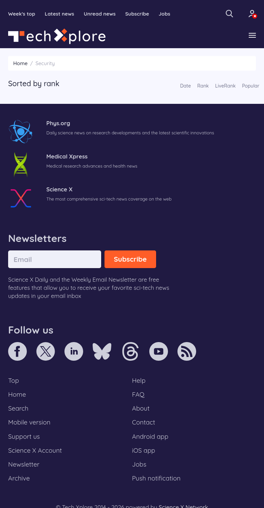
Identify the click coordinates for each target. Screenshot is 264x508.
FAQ (138, 394)
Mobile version (29, 422)
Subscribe (137, 14)
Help (139, 380)
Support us (24, 436)
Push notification (156, 478)
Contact (143, 422)
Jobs (164, 14)
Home (20, 63)
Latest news (59, 14)
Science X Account (35, 450)
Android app (150, 436)
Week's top (21, 14)
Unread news (100, 14)
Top (13, 380)
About (141, 408)
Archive (19, 478)
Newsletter (23, 464)
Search (18, 408)
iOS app (143, 450)
